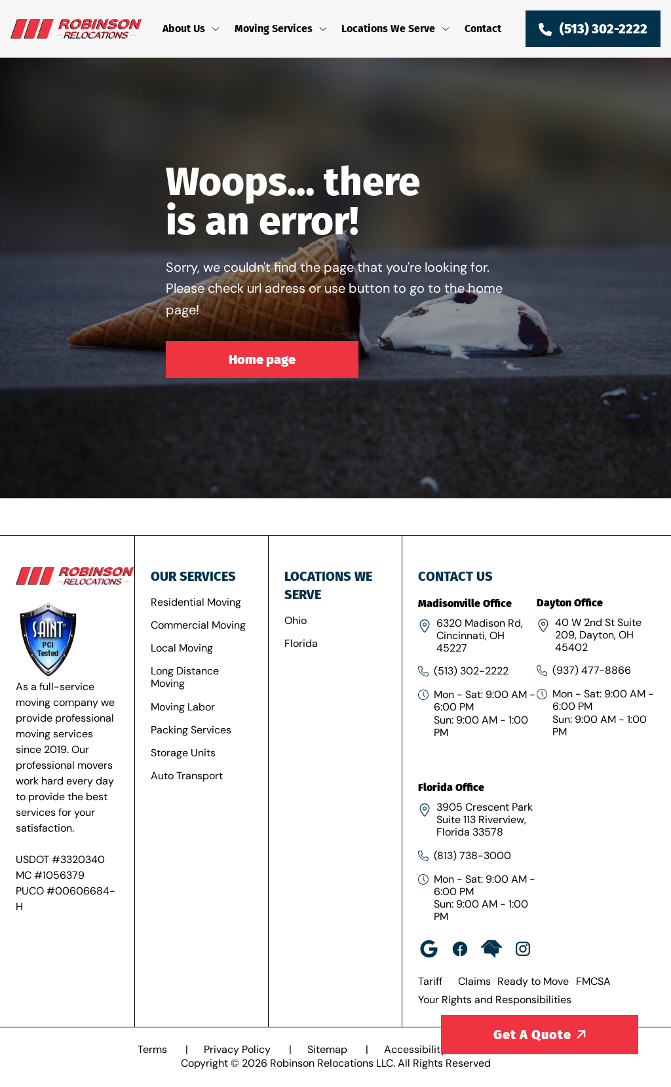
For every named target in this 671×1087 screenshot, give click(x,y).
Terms (154, 1049)
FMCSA (593, 981)
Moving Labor (183, 707)
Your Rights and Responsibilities (494, 999)
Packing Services (191, 730)
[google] (428, 948)
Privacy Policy (238, 1049)
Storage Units (183, 753)
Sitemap (328, 1049)
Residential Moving (196, 602)
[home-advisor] (491, 948)
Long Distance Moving (185, 677)
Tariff (430, 981)
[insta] (522, 948)
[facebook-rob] (460, 948)
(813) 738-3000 (472, 855)
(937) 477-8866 (591, 670)
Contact (483, 28)
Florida (301, 643)
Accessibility (416, 1049)
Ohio (295, 620)
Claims (474, 981)
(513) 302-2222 (471, 671)
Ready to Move (533, 981)
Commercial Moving (198, 625)
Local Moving (182, 648)
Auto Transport (187, 776)
